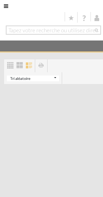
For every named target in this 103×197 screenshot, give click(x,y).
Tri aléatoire (20, 78)
